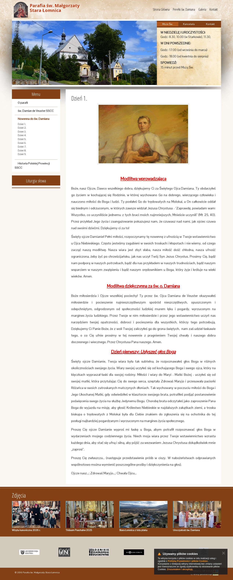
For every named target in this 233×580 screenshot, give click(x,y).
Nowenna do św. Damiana (33, 119)
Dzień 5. (22, 139)
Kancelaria (189, 24)
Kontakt (214, 9)
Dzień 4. (22, 135)
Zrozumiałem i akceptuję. (180, 569)
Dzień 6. (22, 143)
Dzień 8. (22, 150)
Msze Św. (167, 24)
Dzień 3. (22, 131)
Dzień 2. (22, 127)
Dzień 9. (22, 154)
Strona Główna (161, 9)
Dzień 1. (22, 124)
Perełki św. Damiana (184, 9)
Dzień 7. (22, 146)
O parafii (23, 103)
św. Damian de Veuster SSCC (36, 111)
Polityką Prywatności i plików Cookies (188, 561)
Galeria (202, 9)
